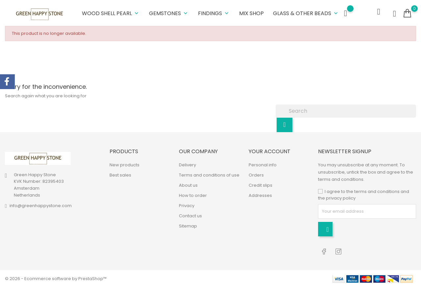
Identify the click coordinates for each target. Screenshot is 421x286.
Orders (256, 175)
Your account (269, 151)
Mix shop (251, 13)
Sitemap (188, 226)
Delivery (187, 164)
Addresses (260, 195)
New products (124, 164)
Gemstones (169, 13)
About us (188, 185)
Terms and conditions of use (209, 175)
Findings (214, 13)
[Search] (346, 110)
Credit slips (260, 185)
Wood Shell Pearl (111, 13)
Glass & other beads (306, 13)
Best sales (120, 175)
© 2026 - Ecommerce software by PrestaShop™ (56, 277)
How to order (193, 195)
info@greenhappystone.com (41, 205)
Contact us (190, 215)
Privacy (186, 205)
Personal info (263, 164)
